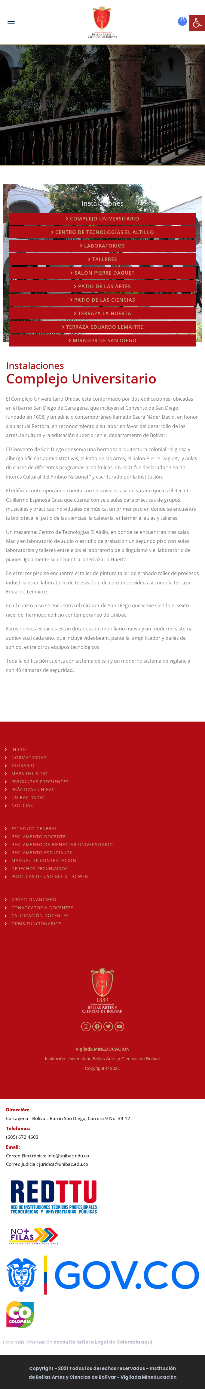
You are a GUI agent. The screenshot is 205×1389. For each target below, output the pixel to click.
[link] (197, 23)
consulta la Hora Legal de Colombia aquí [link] (103, 1342)
